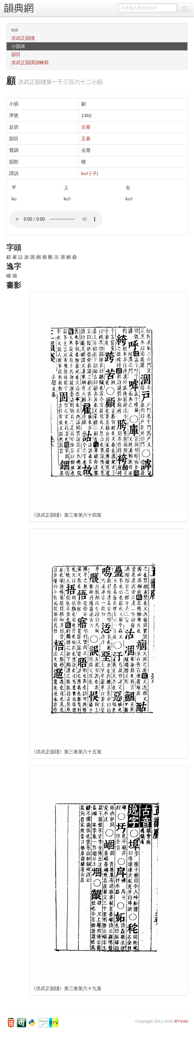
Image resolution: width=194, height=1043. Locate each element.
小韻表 (18, 46)
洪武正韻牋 (23, 38)
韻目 (16, 54)
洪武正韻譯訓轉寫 (30, 62)
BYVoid (181, 1021)
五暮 (86, 138)
